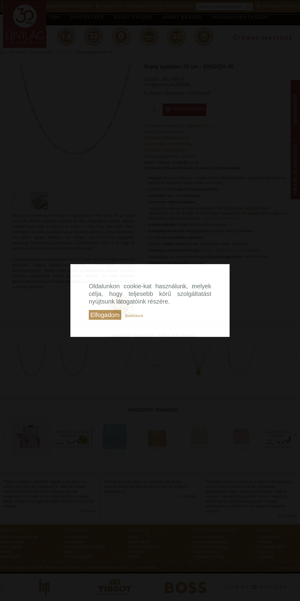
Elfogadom (105, 315)
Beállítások (134, 316)
